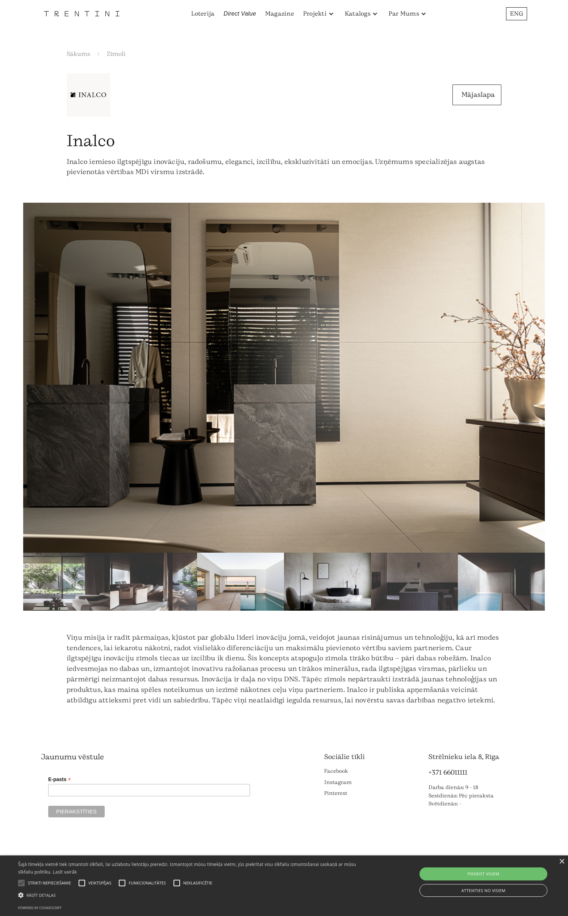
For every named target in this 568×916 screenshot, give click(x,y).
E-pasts (59, 779)
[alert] (284, 885)
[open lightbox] (284, 378)
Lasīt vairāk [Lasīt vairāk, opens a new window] (65, 872)
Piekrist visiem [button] (483, 873)
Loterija (202, 13)
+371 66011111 (448, 772)
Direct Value (240, 14)
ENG (516, 13)
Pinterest (335, 793)
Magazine (279, 13)
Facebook (336, 771)
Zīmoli (116, 53)
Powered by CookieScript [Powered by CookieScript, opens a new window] (40, 907)
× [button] (561, 862)
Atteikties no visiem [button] (484, 890)
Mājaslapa (478, 95)
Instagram (338, 782)
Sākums (78, 53)
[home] (81, 13)
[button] (319, 14)
